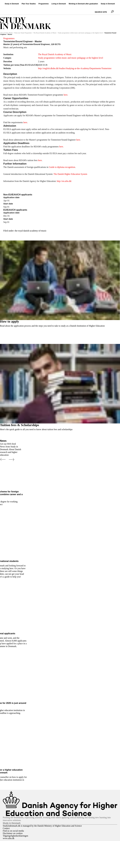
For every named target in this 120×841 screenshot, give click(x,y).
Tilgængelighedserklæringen (15, 836)
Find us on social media (13, 831)
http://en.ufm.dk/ (64, 181)
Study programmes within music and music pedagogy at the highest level (80, 33)
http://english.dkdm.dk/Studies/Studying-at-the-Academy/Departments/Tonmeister (74, 68)
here (66, 95)
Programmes (9, 38)
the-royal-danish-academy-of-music (30, 231)
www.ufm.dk (8, 838)
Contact (6, 828)
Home (11, 33)
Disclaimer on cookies (13, 833)
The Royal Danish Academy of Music (44, 33)
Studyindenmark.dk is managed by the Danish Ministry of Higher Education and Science (42, 826)
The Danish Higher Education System (70, 174)
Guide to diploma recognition (62, 167)
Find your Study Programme (23, 33)
